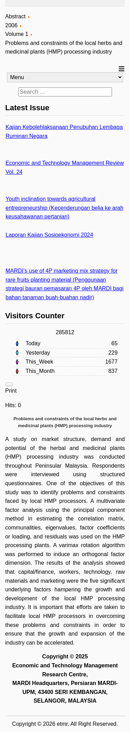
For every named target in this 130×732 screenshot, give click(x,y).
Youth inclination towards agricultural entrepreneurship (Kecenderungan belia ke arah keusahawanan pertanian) (64, 207)
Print (11, 391)
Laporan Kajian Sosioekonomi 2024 (49, 235)
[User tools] (9, 384)
